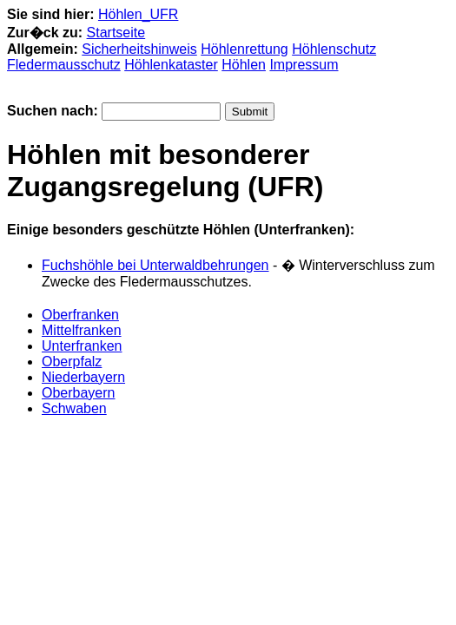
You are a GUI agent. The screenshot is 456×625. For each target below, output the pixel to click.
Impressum (303, 64)
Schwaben (74, 408)
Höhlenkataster (171, 64)
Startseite (116, 32)
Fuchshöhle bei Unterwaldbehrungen (155, 265)
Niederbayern (83, 377)
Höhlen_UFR (138, 14)
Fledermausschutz (64, 64)
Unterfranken (82, 346)
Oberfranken (80, 314)
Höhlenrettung (244, 49)
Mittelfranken (82, 330)
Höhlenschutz (334, 49)
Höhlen (243, 64)
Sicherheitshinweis (139, 49)
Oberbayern (79, 392)
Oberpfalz (72, 361)
